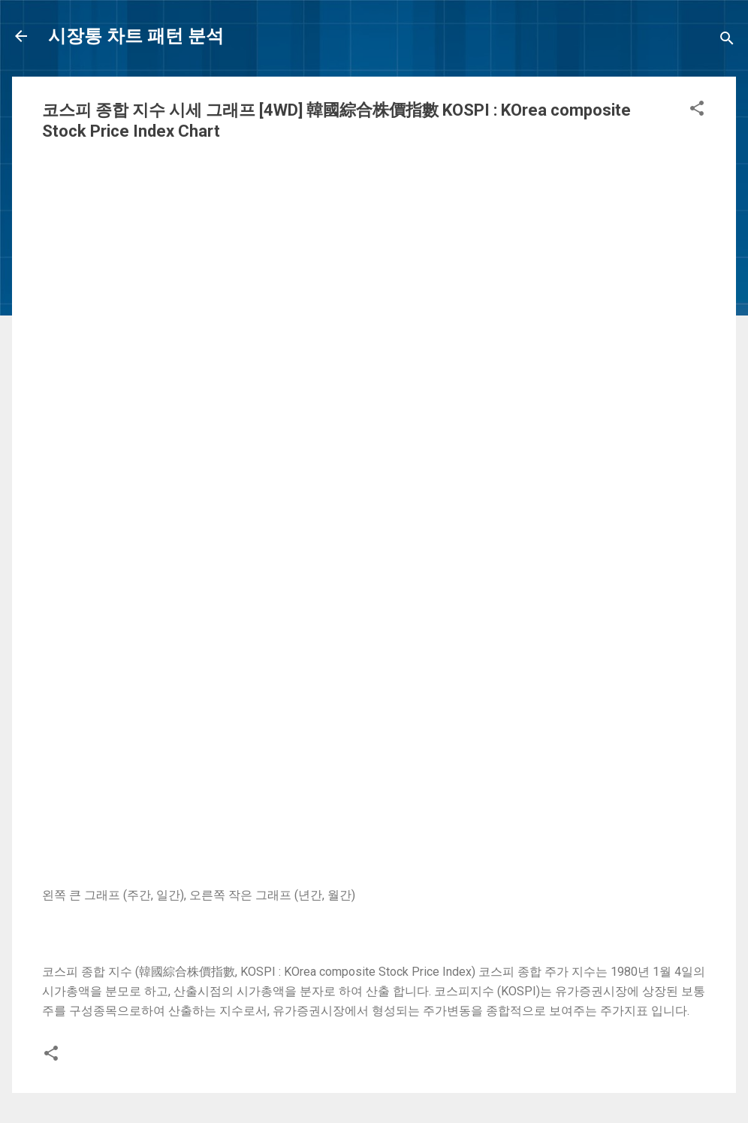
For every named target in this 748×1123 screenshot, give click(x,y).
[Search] (727, 41)
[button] (697, 110)
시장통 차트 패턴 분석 (136, 36)
